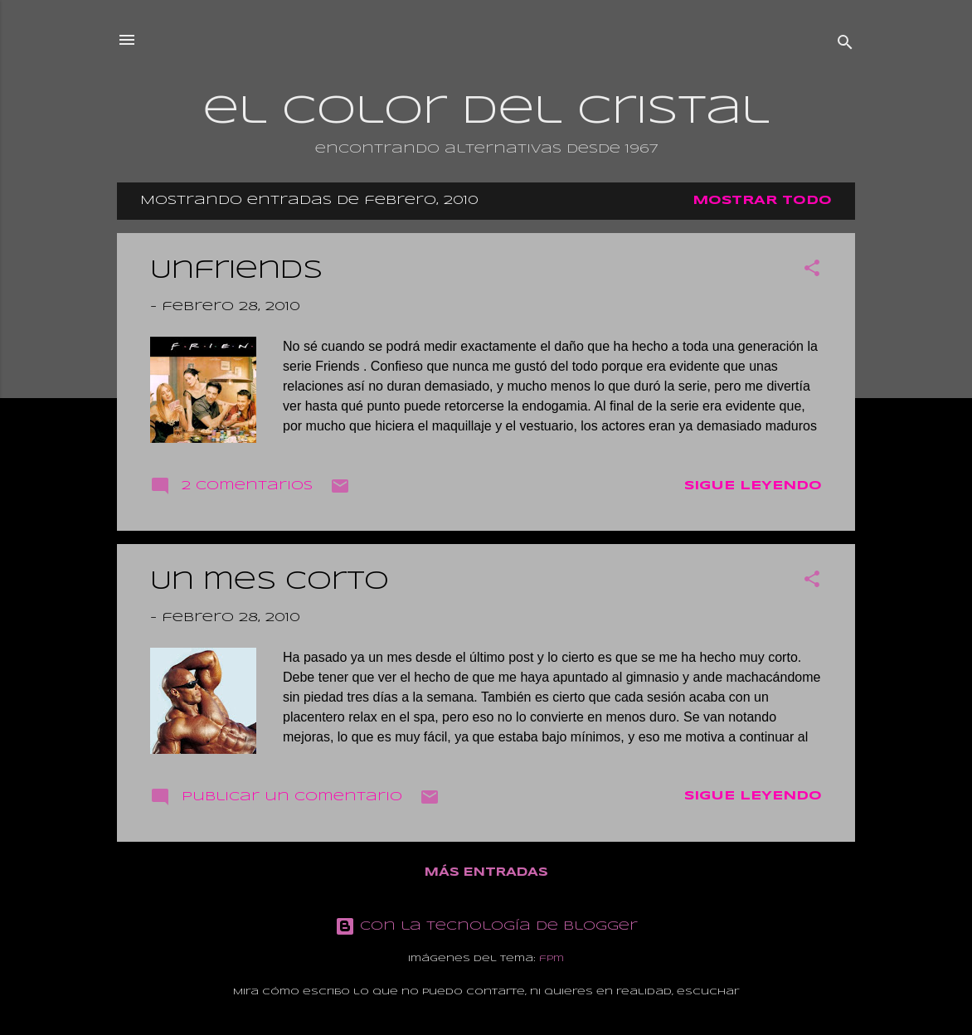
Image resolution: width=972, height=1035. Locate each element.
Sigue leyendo (753, 486)
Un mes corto (269, 582)
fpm (551, 959)
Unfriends (236, 271)
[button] (812, 271)
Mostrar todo (762, 201)
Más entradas (486, 872)
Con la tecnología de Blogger (486, 926)
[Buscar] (845, 45)
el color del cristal (486, 112)
